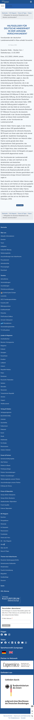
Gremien (3, 239)
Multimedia (4, 440)
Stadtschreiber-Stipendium (9, 501)
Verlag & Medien (6, 409)
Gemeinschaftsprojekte (7, 459)
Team (2, 243)
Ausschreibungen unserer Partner (10, 482)
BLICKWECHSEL (6, 416)
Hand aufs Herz (5, 537)
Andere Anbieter (6, 450)
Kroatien (3, 359)
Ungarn (3, 400)
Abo (2, 544)
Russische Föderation (7, 380)
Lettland (3, 363)
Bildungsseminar (6, 306)
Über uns (3, 233)
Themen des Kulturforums (9, 556)
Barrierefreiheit (8, 716)
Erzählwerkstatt (5, 309)
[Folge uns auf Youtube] (6, 634)
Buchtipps (9, 6)
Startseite (4, 227)
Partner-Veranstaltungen (8, 472)
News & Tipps (5, 551)
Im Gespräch (4, 527)
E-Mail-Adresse (7, 618)
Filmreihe (3, 313)
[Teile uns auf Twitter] (2, 642)
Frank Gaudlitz (5, 505)
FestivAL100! (5, 303)
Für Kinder (4, 443)
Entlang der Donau (6, 486)
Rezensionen (4, 446)
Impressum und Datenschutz (22, 716)
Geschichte (4, 423)
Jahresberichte (5, 263)
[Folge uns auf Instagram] (9, 634)
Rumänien (4, 376)
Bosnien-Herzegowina (7, 342)
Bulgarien (3, 346)
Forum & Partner (6, 455)
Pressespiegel (5, 267)
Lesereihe (3, 296)
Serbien (3, 383)
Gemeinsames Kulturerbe (8, 563)
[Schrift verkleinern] (32, 714)
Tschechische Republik (7, 393)
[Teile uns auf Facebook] (5, 642)
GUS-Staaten (20, 205)
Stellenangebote (6, 253)
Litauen (3, 366)
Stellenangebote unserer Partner (10, 479)
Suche (2, 586)
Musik (2, 436)
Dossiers (3, 580)
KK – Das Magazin (6, 541)
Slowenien (4, 390)
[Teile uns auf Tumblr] (16, 642)
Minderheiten (4, 567)
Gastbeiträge (4, 577)
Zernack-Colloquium (6, 320)
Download (4, 270)
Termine (3, 275)
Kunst (2, 433)
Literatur (3, 419)
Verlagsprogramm (6, 412)
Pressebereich (5, 260)
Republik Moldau (6, 369)
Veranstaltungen (5, 282)
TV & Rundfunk (5, 330)
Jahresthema (4, 279)
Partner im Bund (5, 465)
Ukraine (3, 397)
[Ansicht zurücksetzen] (32, 716)
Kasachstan (4, 356)
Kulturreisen (4, 426)
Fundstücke (4, 534)
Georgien (3, 352)
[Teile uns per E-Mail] (22, 642)
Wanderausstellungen (7, 289)
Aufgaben (4, 246)
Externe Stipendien (6, 508)
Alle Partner (4, 462)
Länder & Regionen (6, 335)
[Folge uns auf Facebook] (2, 634)
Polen (2, 373)
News (2, 6)
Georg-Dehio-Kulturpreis (8, 495)
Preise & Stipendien (7, 491)
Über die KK (4, 548)
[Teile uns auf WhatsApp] (26, 642)
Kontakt (23, 718)
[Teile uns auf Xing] (9, 642)
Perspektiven (4, 520)
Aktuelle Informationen (7, 236)
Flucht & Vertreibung (7, 570)
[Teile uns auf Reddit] (19, 642)
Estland (3, 349)
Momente (3, 524)
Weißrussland (5, 403)
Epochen (3, 517)
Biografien (4, 573)
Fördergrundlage (6, 469)
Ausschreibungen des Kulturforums (11, 256)
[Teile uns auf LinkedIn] (12, 642)
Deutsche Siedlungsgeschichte (10, 560)
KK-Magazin (4, 514)
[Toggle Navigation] (31, 2)
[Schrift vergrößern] (32, 711)
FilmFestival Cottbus (7, 316)
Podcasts (3, 429)
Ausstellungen (5, 286)
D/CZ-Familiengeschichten (8, 299)
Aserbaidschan (5, 339)
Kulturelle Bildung (6, 250)
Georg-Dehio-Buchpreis (8, 498)
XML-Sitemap (5, 591)
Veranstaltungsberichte (7, 327)
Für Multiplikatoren (14, 718)
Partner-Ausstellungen (7, 476)
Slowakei (3, 386)
